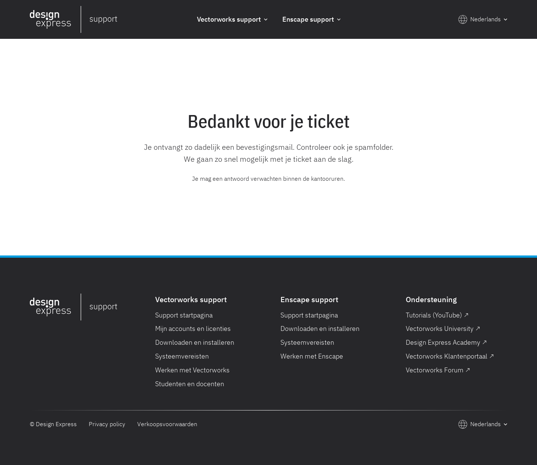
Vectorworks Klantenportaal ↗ (450, 356)
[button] (232, 19)
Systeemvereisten (182, 356)
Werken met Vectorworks (192, 370)
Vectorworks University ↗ (443, 328)
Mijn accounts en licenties (193, 328)
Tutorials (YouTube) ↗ (437, 315)
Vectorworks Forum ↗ (438, 370)
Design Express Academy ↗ (446, 342)
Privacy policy (107, 424)
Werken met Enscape (311, 356)
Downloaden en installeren (194, 342)
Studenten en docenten (189, 383)
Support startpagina (184, 315)
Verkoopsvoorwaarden (167, 424)
